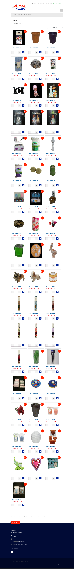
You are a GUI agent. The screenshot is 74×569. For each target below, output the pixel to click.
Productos (20, 14)
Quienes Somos (14, 529)
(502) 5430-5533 (58, 3)
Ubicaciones (48, 3)
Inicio (34, 3)
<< (11, 516)
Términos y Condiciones (16, 532)
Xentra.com (60, 564)
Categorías (15, 20)
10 (39, 516)
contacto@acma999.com (21, 544)
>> (44, 516)
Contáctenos (40, 3)
